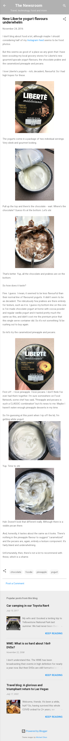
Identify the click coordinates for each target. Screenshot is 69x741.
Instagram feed (35, 40)
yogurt (54, 572)
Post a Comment (15, 583)
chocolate (16, 572)
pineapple (42, 572)
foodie (28, 572)
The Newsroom (28, 5)
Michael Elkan (41, 737)
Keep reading (54, 633)
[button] (64, 19)
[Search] (64, 6)
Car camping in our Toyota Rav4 (27, 605)
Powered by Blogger (34, 731)
